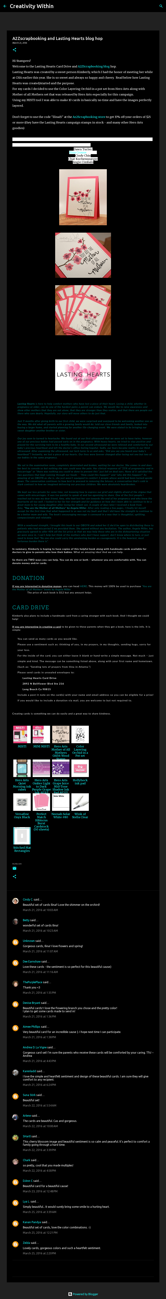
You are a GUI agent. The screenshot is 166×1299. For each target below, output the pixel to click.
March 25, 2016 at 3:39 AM (39, 1212)
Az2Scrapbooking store (89, 117)
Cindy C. (28, 899)
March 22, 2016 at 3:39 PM (39, 1150)
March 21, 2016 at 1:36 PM (39, 1016)
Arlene (27, 1115)
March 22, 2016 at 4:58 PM (39, 1170)
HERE (83, 586)
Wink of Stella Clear (80, 815)
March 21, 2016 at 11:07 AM (40, 951)
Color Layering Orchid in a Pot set (80, 751)
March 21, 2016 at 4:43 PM (39, 1061)
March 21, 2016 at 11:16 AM (40, 972)
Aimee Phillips (31, 1026)
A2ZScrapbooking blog (94, 66)
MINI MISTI (41, 746)
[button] (14, 50)
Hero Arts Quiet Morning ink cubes (22, 784)
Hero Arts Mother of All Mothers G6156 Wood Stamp (60, 752)
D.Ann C (28, 1180)
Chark (26, 1160)
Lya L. (26, 1201)
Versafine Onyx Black (22, 815)
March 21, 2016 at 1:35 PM (39, 992)
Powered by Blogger (83, 1294)
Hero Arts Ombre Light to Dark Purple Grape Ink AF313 (41, 786)
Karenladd (29, 1071)
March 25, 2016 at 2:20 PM (39, 1253)
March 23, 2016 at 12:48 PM (40, 1191)
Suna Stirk (29, 1095)
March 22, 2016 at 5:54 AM (39, 1105)
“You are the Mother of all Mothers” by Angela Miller (55, 507)
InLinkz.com (17, 864)
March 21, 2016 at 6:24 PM (39, 1084)
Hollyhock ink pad (80, 781)
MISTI (22, 746)
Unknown (29, 940)
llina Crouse (77, 152)
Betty (26, 920)
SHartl (27, 1136)
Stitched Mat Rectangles (22, 849)
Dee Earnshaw (32, 961)
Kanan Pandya (32, 1222)
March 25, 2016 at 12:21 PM (40, 1232)
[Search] (58, 6)
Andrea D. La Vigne (35, 1047)
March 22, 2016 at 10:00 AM (40, 1126)
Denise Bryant (31, 1002)
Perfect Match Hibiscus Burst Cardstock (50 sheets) (41, 821)
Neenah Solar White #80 (60, 815)
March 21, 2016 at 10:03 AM (40, 910)
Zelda (26, 1242)
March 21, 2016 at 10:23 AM (40, 930)
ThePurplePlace (32, 982)
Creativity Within (32, 6)
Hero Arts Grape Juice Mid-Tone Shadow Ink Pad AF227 (61, 786)
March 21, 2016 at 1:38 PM (39, 1037)
